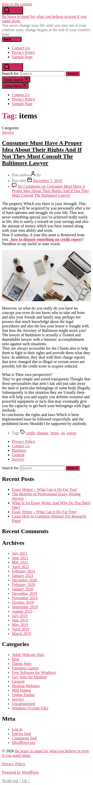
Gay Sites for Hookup (29, 677)
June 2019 (20, 620)
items (54, 433)
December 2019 (24, 593)
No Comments (50, 190)
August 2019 (22, 611)
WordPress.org (23, 742)
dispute (42, 433)
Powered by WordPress (20, 772)
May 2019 (20, 625)
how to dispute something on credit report (46, 239)
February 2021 (23, 571)
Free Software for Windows (34, 672)
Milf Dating (21, 690)
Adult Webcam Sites (28, 655)
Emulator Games (25, 668)
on (63, 433)
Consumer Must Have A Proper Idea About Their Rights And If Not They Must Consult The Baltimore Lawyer (42, 153)
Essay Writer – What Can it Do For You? (44, 512)
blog (15, 659)
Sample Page (22, 57)
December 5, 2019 (47, 181)
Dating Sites (21, 663)
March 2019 (21, 633)
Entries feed (21, 734)
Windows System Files (30, 708)
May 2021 (20, 562)
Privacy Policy (23, 52)
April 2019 (20, 629)
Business (19, 450)
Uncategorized (23, 704)
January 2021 (22, 576)
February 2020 (23, 584)
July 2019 (20, 616)
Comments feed (24, 738)
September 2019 (25, 607)
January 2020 (22, 589)
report (71, 433)
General (18, 455)
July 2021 (20, 553)
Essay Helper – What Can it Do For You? (44, 489)
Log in (17, 729)
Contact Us (21, 48)
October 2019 (23, 602)
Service (8, 132)
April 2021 (20, 567)
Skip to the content (17, 4)
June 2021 (20, 558)
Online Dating (23, 695)
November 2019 (25, 598)
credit (30, 433)
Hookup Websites (26, 686)
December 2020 (24, 580)
